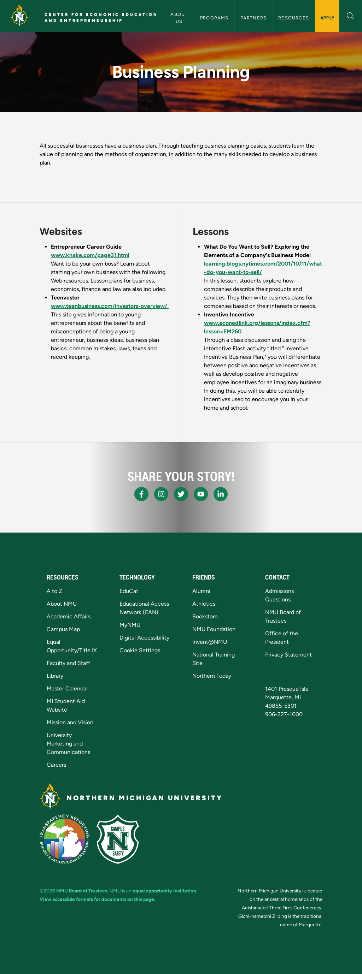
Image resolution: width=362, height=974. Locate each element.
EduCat (128, 591)
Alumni (201, 591)
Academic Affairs (68, 616)
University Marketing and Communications (68, 743)
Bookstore (205, 616)
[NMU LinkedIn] (221, 494)
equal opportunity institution (164, 890)
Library (55, 675)
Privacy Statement (288, 654)
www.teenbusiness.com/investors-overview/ (110, 306)
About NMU (62, 603)
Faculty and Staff (68, 663)
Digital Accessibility (144, 637)
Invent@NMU (209, 642)
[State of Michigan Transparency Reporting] (64, 839)
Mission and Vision (70, 722)
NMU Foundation (213, 629)
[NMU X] (181, 494)
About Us (179, 18)
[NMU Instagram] (161, 494)
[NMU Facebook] (141, 494)
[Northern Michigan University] (19, 16)
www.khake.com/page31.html (90, 255)
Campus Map (63, 629)
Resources (293, 17)
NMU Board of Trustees (81, 890)
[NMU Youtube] (201, 494)
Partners (253, 17)
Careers (56, 764)
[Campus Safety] (118, 839)
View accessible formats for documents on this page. (97, 899)
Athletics (203, 603)
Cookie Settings (139, 650)
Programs (214, 17)
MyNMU (129, 625)
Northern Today (211, 675)
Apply (327, 17)
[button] (350, 15)
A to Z (54, 591)
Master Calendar (67, 688)
